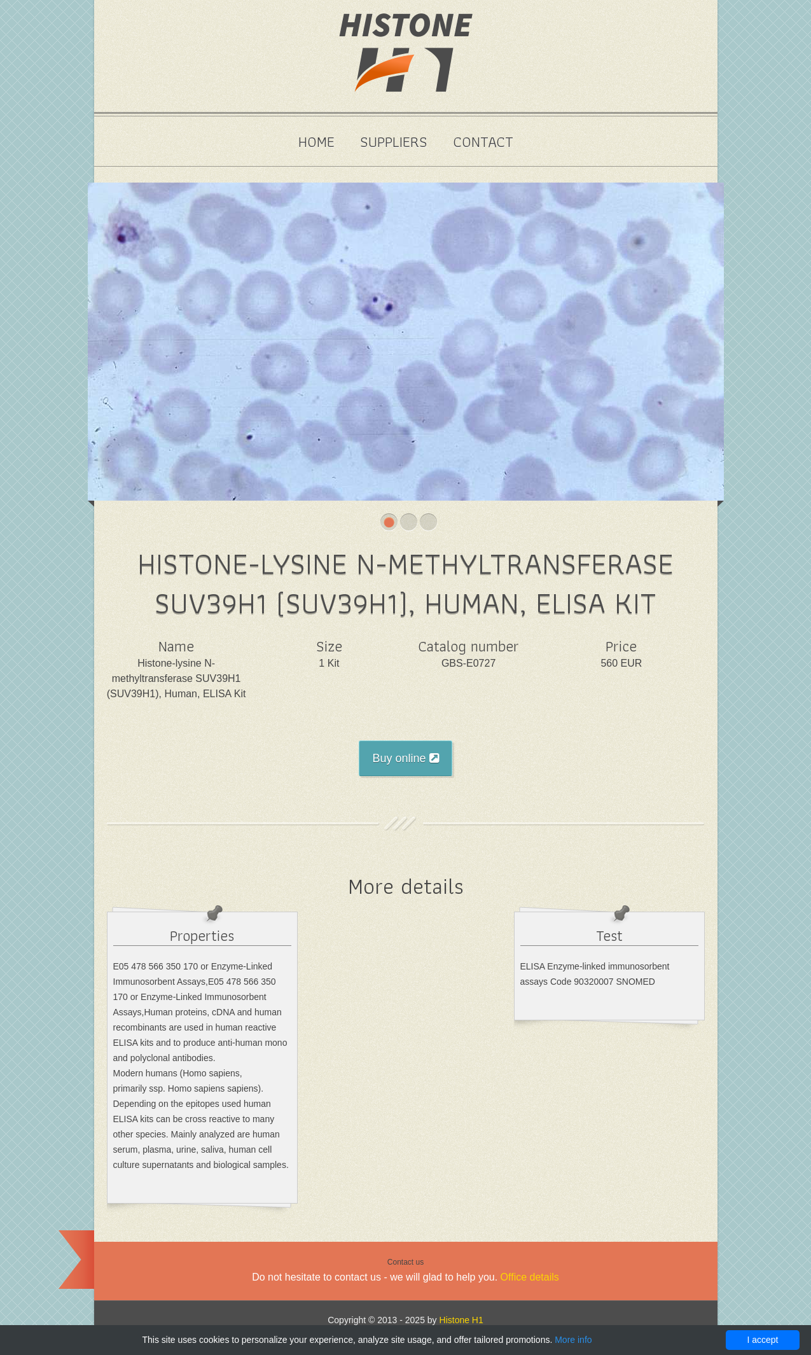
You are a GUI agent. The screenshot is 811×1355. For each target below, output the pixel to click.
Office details (530, 1277)
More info (573, 1340)
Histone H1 (461, 1320)
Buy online (405, 758)
